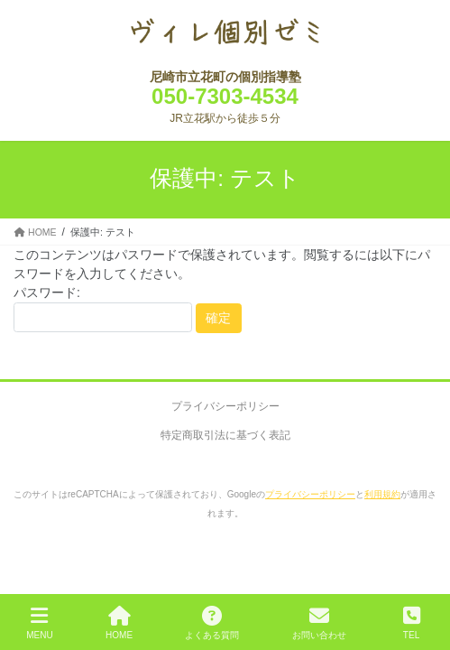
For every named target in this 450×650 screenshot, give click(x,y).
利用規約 (382, 494)
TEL (411, 623)
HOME (119, 623)
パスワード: (103, 309)
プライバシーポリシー (225, 406)
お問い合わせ (319, 623)
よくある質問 (212, 623)
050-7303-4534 (225, 96)
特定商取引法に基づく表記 (225, 435)
